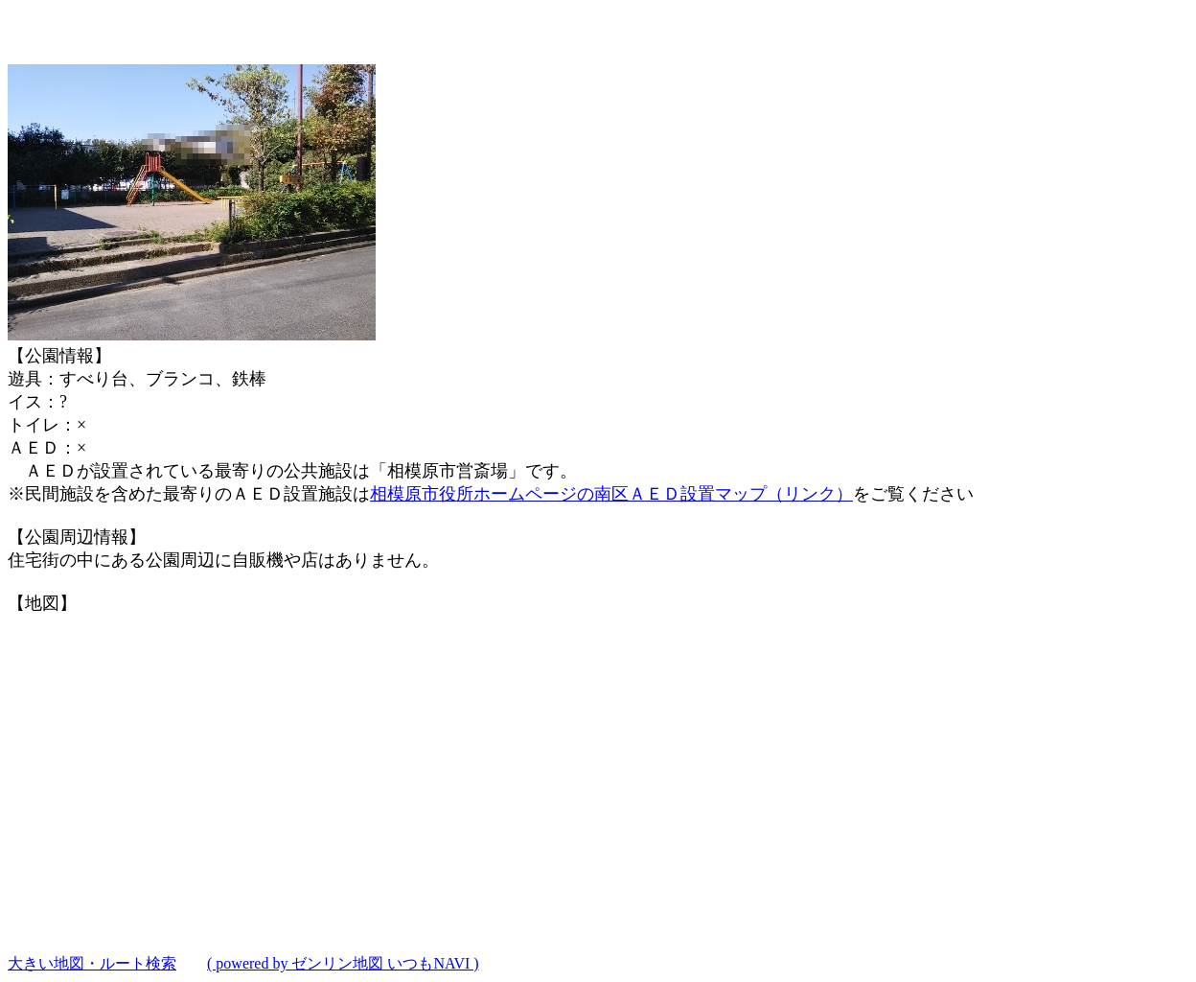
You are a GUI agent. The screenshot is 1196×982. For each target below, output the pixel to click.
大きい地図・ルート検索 (92, 963)
